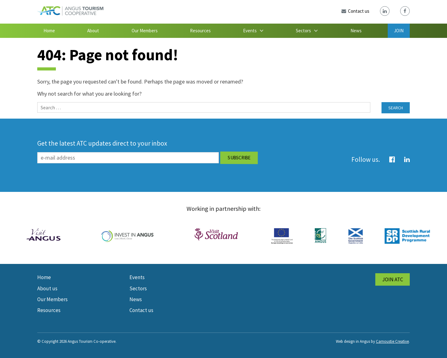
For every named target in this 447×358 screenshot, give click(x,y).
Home (49, 31)
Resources (200, 31)
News (356, 31)
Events (250, 31)
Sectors (303, 31)
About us (47, 288)
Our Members (145, 31)
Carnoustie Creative (392, 341)
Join (399, 31)
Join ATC (392, 279)
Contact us (141, 310)
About (93, 31)
